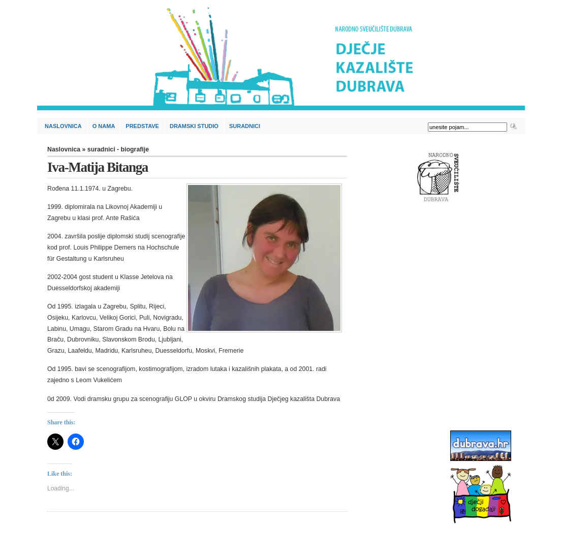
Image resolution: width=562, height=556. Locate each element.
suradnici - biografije (118, 149)
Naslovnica (63, 126)
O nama (103, 126)
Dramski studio (194, 126)
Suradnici (244, 126)
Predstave (142, 126)
